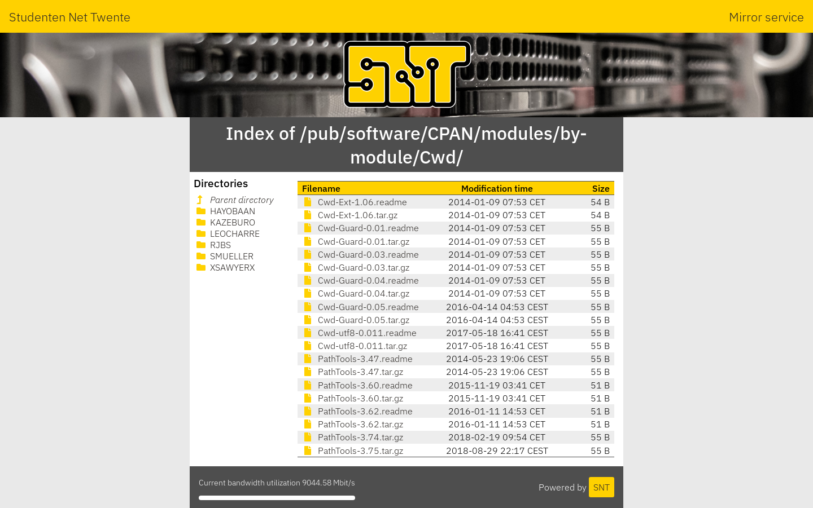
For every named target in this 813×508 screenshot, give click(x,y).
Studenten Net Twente (69, 16)
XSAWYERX (224, 267)
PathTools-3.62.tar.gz (352, 424)
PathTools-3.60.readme (357, 385)
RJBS (212, 244)
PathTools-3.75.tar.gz (352, 450)
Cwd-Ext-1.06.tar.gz (349, 214)
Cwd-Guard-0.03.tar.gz (355, 267)
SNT (601, 487)
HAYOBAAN (224, 211)
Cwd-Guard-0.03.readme (360, 254)
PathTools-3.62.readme (357, 411)
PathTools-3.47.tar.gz (352, 371)
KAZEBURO (224, 222)
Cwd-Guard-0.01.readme (360, 227)
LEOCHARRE (227, 233)
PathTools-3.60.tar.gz (352, 398)
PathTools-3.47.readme (357, 358)
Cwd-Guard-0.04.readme (360, 280)
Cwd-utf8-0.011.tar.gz (354, 345)
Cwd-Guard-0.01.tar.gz (355, 241)
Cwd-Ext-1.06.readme (354, 201)
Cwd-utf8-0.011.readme (359, 332)
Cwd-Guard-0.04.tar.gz (355, 293)
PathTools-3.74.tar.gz (352, 437)
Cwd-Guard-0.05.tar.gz (355, 319)
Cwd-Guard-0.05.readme (360, 306)
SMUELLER (223, 256)
